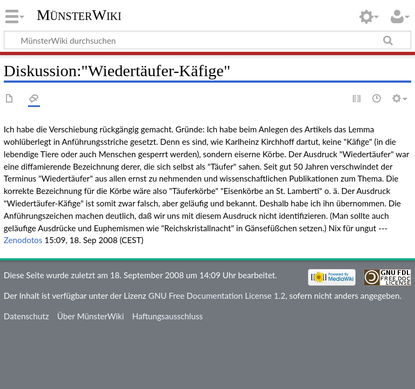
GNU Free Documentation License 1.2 (217, 295)
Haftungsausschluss (167, 316)
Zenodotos (23, 240)
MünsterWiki (79, 14)
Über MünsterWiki (90, 316)
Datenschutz (26, 316)
